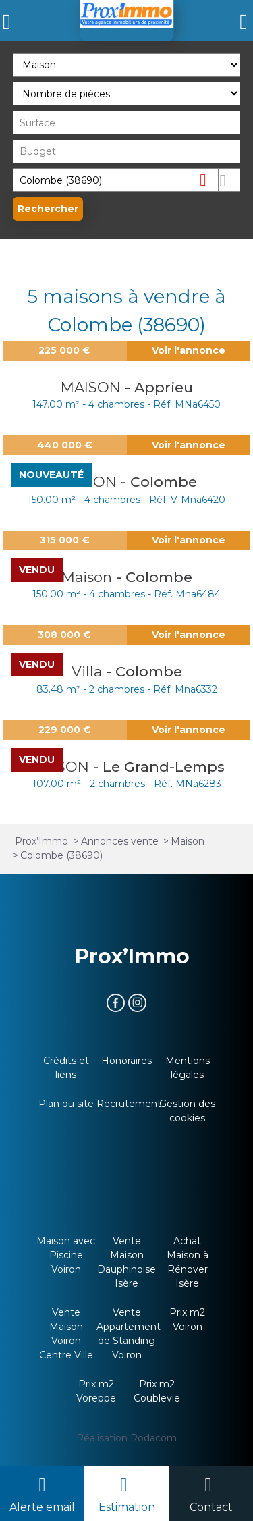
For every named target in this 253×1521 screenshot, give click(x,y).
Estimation (127, 1507)
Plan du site (66, 1104)
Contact (211, 1507)
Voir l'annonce (188, 350)
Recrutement (128, 1104)
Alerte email (42, 1507)
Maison (88, 576)
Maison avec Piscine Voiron (65, 1255)
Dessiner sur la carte (229, 180)
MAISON (93, 387)
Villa (89, 671)
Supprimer (208, 179)
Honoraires (126, 1061)
